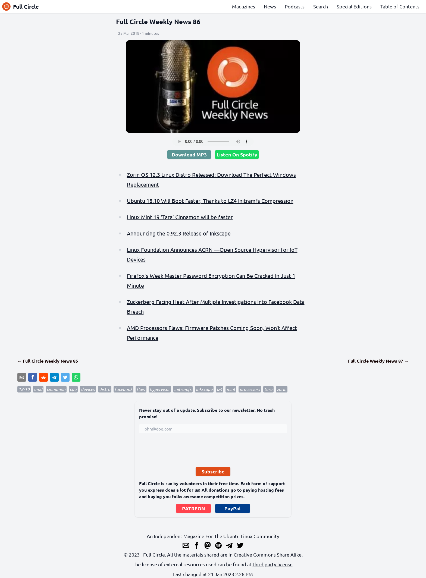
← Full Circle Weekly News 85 (47, 361)
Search (320, 6)
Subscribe (213, 471)
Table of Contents (399, 6)
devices (88, 389)
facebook (123, 389)
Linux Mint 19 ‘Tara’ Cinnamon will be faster (180, 216)
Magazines (243, 6)
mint (231, 389)
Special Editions (354, 6)
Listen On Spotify (237, 154)
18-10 (24, 389)
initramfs (183, 389)
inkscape (204, 389)
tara (268, 389)
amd (38, 389)
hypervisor (160, 389)
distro (104, 389)
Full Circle (20, 6)
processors (250, 389)
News (270, 6)
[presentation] (180, 452)
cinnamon (56, 389)
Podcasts (295, 6)
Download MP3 (189, 154)
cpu (73, 389)
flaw (141, 389)
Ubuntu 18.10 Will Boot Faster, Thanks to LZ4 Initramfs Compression (210, 200)
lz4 (219, 389)
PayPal (232, 508)
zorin (281, 389)
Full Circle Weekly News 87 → (378, 361)
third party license (273, 564)
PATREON (193, 508)
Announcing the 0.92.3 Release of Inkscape (179, 233)
